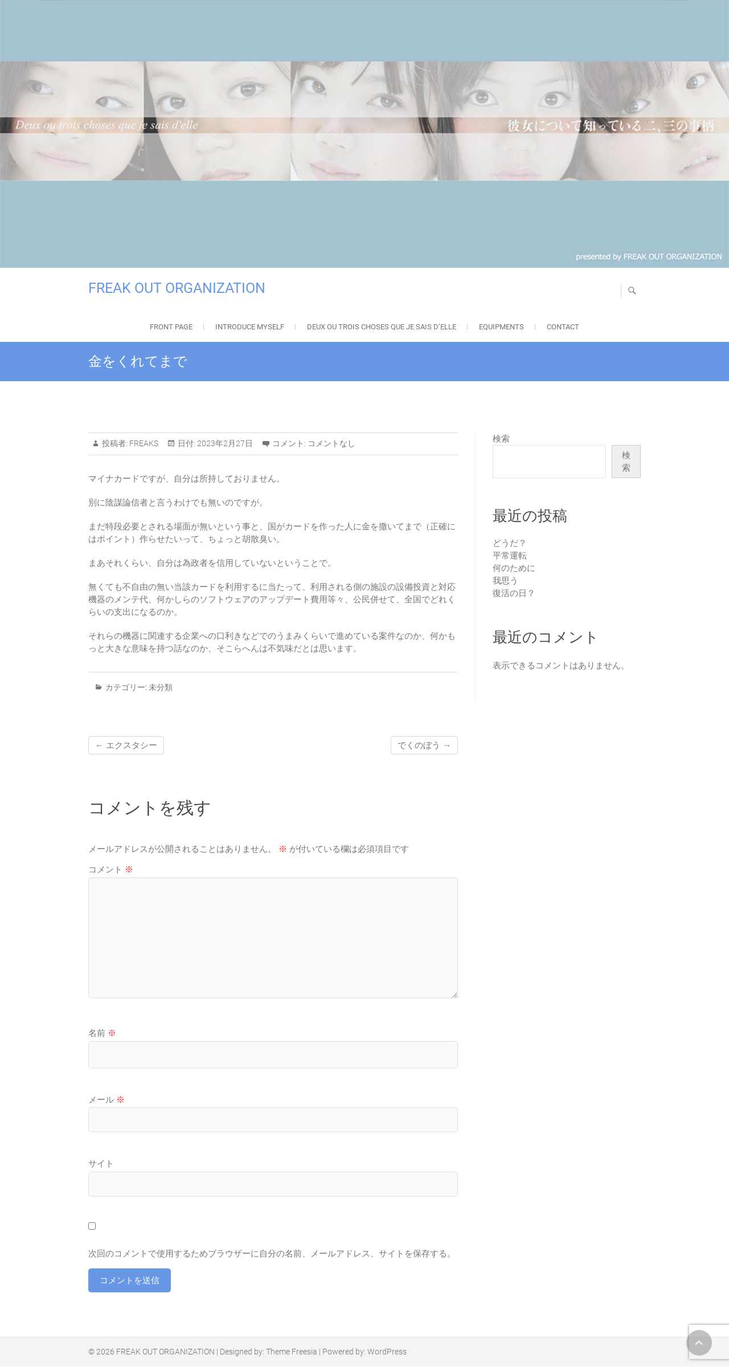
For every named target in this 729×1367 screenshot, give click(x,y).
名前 (102, 1033)
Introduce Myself (249, 327)
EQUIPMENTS (501, 327)
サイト (101, 1163)
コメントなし (331, 443)
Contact (563, 327)
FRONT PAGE (171, 327)
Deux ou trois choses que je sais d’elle (381, 327)
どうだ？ (510, 543)
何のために (514, 568)
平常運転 (510, 555)
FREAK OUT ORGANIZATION (176, 288)
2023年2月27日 (224, 443)
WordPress (387, 1352)
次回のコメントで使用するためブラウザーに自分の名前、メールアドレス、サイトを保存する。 (272, 1253)
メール (106, 1100)
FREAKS (143, 443)
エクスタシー (126, 745)
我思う (505, 581)
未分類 (161, 687)
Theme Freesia (291, 1352)
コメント (110, 869)
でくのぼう (424, 745)
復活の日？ (514, 593)
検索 (501, 439)
